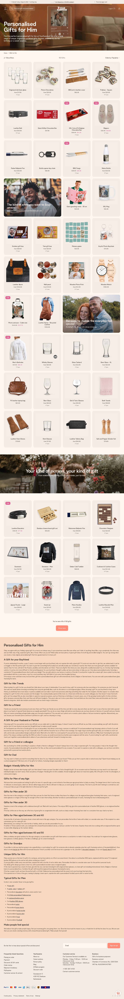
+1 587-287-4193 (69, 969)
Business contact (98, 959)
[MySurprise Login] (112, 8)
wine (14, 889)
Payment (7, 960)
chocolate (19, 892)
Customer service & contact (13, 973)
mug (18, 917)
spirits (10, 889)
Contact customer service (71, 971)
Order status (8, 965)
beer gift (11, 886)
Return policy (37, 962)
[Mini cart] (118, 8)
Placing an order (9, 957)
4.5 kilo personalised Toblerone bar (19, 895)
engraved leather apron (16, 898)
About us (36, 956)
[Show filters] (9, 58)
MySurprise (7, 970)
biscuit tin (16, 849)
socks (17, 904)
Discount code (38, 970)
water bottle (21, 911)
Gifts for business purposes (101, 956)
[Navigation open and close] (5, 8)
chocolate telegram (88, 849)
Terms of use (29, 996)
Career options (38, 959)
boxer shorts (20, 907)
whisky (20, 889)
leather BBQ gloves (16, 901)
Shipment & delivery (10, 968)
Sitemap (37, 996)
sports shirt (20, 914)
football (19, 920)
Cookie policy (8, 996)
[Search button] (12, 8)
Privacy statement (19, 996)
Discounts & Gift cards (11, 962)
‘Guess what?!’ (107, 849)
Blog (34, 964)
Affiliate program (38, 967)
